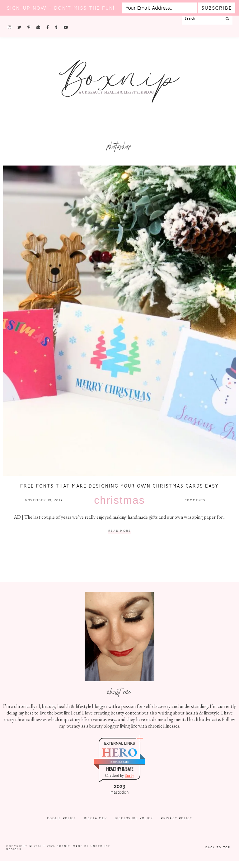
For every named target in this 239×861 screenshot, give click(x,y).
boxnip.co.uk (119, 761)
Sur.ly (129, 775)
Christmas (119, 500)
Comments (195, 500)
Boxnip (63, 846)
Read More (119, 531)
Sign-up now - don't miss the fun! (61, 8)
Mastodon (119, 792)
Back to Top (218, 847)
